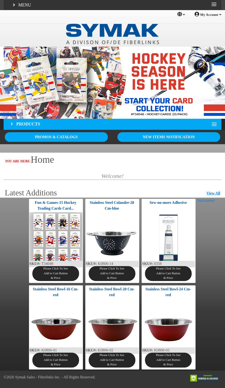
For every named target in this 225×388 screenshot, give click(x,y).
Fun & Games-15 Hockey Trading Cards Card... (55, 205)
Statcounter (206, 200)
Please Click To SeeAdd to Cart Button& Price (55, 273)
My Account (208, 14)
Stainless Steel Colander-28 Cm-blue (112, 205)
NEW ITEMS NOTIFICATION (169, 137)
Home (42, 159)
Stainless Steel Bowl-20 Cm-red (112, 292)
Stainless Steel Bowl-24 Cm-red (168, 292)
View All (213, 193)
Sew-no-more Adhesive (168, 202)
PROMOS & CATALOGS (56, 137)
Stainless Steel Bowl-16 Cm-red (56, 292)
